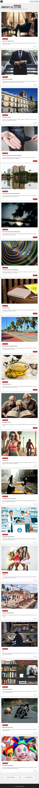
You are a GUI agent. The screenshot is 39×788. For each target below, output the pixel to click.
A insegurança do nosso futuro (9, 498)
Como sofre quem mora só (8, 41)
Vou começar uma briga (7, 765)
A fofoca (4, 574)
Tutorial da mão (5, 307)
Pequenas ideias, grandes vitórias (9, 346)
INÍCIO (20, 777)
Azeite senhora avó (6, 384)
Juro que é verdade (6, 117)
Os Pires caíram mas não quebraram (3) (11, 193)
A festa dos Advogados (7, 79)
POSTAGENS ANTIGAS (29, 777)
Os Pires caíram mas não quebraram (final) (11, 155)
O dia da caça (5, 460)
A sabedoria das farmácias (8, 536)
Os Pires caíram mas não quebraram (10, 269)
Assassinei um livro (6, 422)
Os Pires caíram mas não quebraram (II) (11, 231)
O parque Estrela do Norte (8, 612)
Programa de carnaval (7, 689)
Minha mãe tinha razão (7, 727)
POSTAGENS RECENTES (10, 777)
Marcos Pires (5, 115)
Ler (3, 651)
